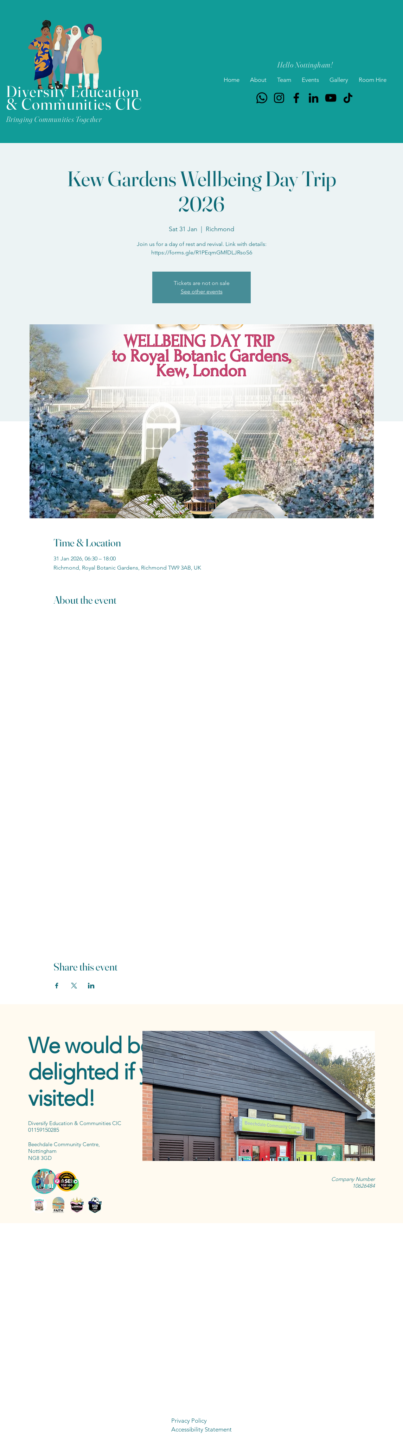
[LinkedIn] (313, 98)
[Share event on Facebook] (56, 985)
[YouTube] (331, 98)
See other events (202, 291)
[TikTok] (348, 98)
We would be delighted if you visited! (100, 1072)
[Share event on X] (74, 985)
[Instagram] (279, 98)
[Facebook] (296, 98)
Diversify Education (72, 91)
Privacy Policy (189, 1420)
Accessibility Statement (201, 1429)
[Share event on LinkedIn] (91, 985)
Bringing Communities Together (54, 119)
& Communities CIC (74, 103)
